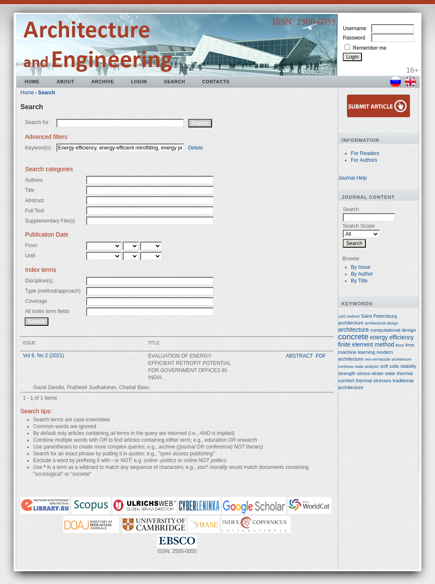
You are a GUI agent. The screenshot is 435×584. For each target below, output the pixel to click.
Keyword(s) (38, 148)
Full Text (34, 211)
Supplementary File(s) (50, 221)
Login (139, 81)
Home (32, 81)
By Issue (360, 267)
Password (354, 38)
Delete (195, 148)
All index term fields (47, 311)
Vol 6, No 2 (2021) (43, 355)
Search (174, 81)
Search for (36, 122)
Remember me (369, 48)
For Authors (364, 160)
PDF (321, 356)
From (31, 245)
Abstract (34, 200)
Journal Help (352, 178)
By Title (359, 281)
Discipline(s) (39, 281)
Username (354, 28)
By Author (362, 274)
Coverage (36, 301)
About (65, 81)
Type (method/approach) (53, 291)
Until (30, 256)
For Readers (365, 153)
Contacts (216, 81)
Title (29, 190)
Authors (33, 180)
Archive (102, 81)
